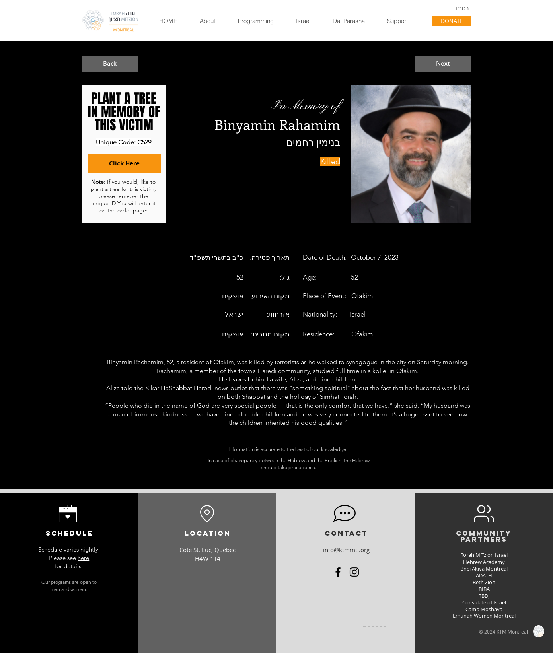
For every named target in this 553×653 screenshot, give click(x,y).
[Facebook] (338, 572)
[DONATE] (451, 21)
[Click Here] (124, 163)
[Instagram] (354, 572)
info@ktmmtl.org (346, 550)
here (83, 558)
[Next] (443, 64)
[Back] (110, 64)
